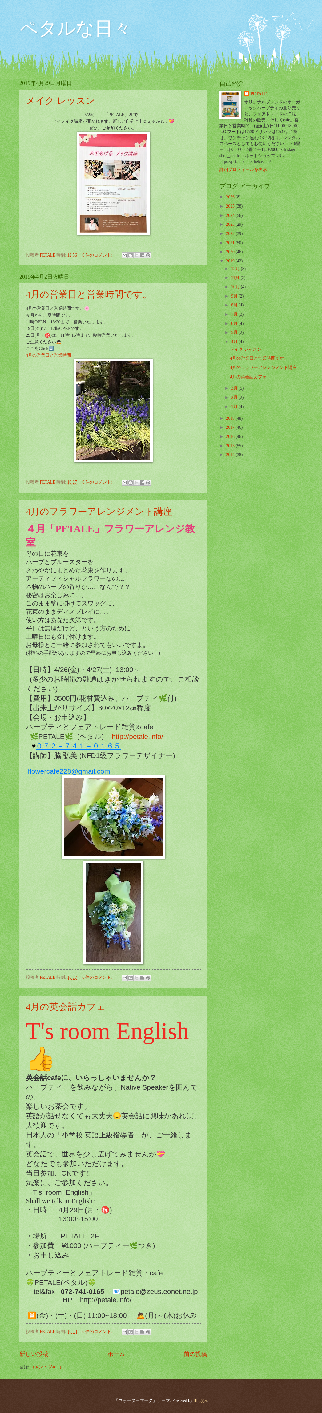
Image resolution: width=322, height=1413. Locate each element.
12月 (236, 268)
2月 (235, 397)
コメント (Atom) (45, 1367)
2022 (230, 233)
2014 (230, 454)
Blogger (200, 1400)
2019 (230, 261)
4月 (235, 341)
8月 (235, 305)
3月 (235, 388)
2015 (230, 445)
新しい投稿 (34, 1354)
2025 (230, 206)
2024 (230, 215)
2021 (230, 243)
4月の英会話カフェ (66, 1007)
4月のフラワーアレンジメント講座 (99, 511)
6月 (235, 323)
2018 (230, 418)
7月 (235, 314)
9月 (235, 296)
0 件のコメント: (98, 255)
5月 (235, 332)
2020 (230, 251)
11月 (236, 277)
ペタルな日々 (75, 28)
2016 (230, 436)
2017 (230, 427)
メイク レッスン (60, 100)
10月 (236, 287)
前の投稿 (195, 1354)
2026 (230, 197)
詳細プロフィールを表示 (243, 169)
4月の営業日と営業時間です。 (89, 294)
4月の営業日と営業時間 (48, 355)
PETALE (258, 93)
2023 (230, 224)
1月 (235, 406)
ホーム (116, 1354)
